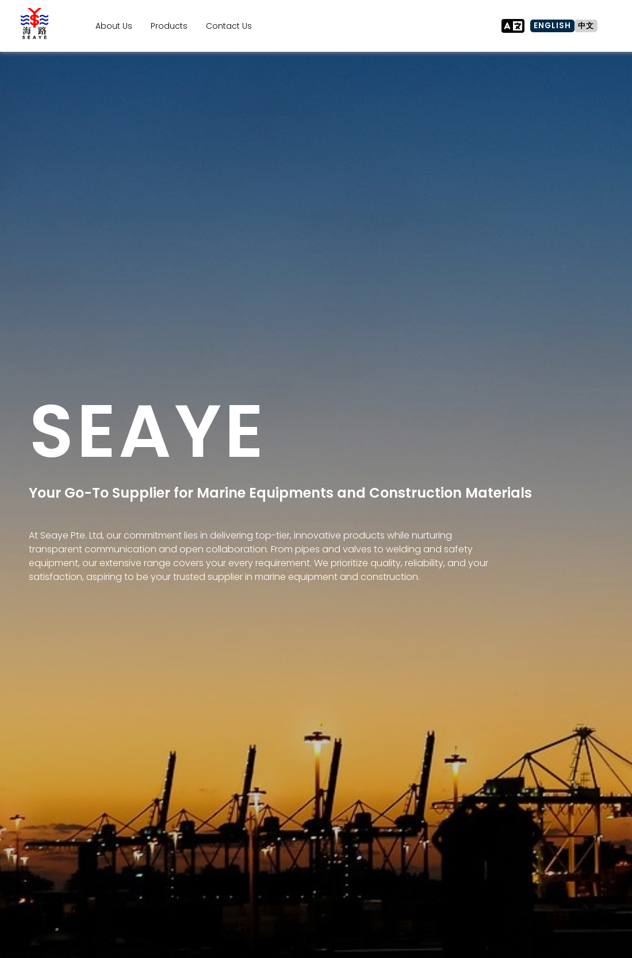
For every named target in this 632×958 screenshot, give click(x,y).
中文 (586, 25)
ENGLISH (552, 25)
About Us (113, 26)
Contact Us (229, 26)
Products (169, 26)
